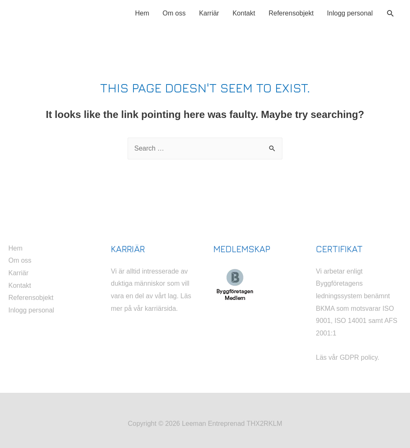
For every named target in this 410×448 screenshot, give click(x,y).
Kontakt (244, 13)
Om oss (174, 13)
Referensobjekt (291, 13)
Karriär (209, 13)
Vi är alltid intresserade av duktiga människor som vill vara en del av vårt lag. (150, 284)
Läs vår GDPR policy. (347, 357)
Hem (142, 13)
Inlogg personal (350, 13)
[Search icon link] (390, 13)
